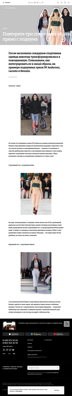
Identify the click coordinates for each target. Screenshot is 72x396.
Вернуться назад (9, 8)
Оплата (30, 343)
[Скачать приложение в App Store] (13, 334)
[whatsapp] (10, 350)
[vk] (4, 350)
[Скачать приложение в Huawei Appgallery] (58, 334)
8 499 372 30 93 (10, 340)
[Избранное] (65, 2)
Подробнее (18, 391)
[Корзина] (68, 2)
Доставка (30, 340)
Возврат (30, 347)
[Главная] (36, 2)
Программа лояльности (35, 350)
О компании (48, 340)
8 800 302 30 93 (10, 343)
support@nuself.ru (8, 346)
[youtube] (13, 350)
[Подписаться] (57, 368)
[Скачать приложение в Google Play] (36, 334)
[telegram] (7, 350)
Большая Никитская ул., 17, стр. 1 (37, 357)
